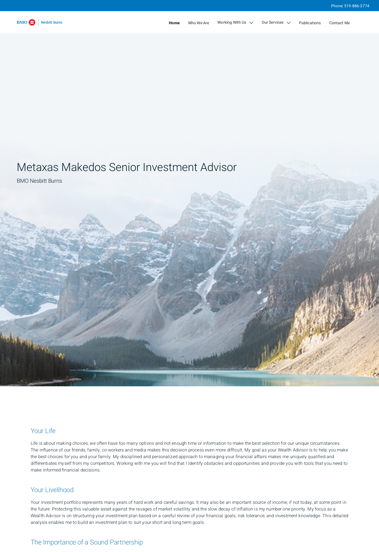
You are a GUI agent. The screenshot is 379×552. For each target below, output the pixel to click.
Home (174, 23)
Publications (310, 23)
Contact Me (339, 23)
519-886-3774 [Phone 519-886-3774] (356, 6)
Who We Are (198, 23)
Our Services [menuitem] (276, 22)
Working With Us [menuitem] (235, 22)
